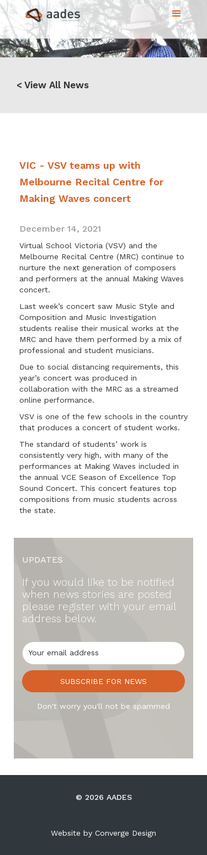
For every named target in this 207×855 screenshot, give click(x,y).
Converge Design (125, 833)
